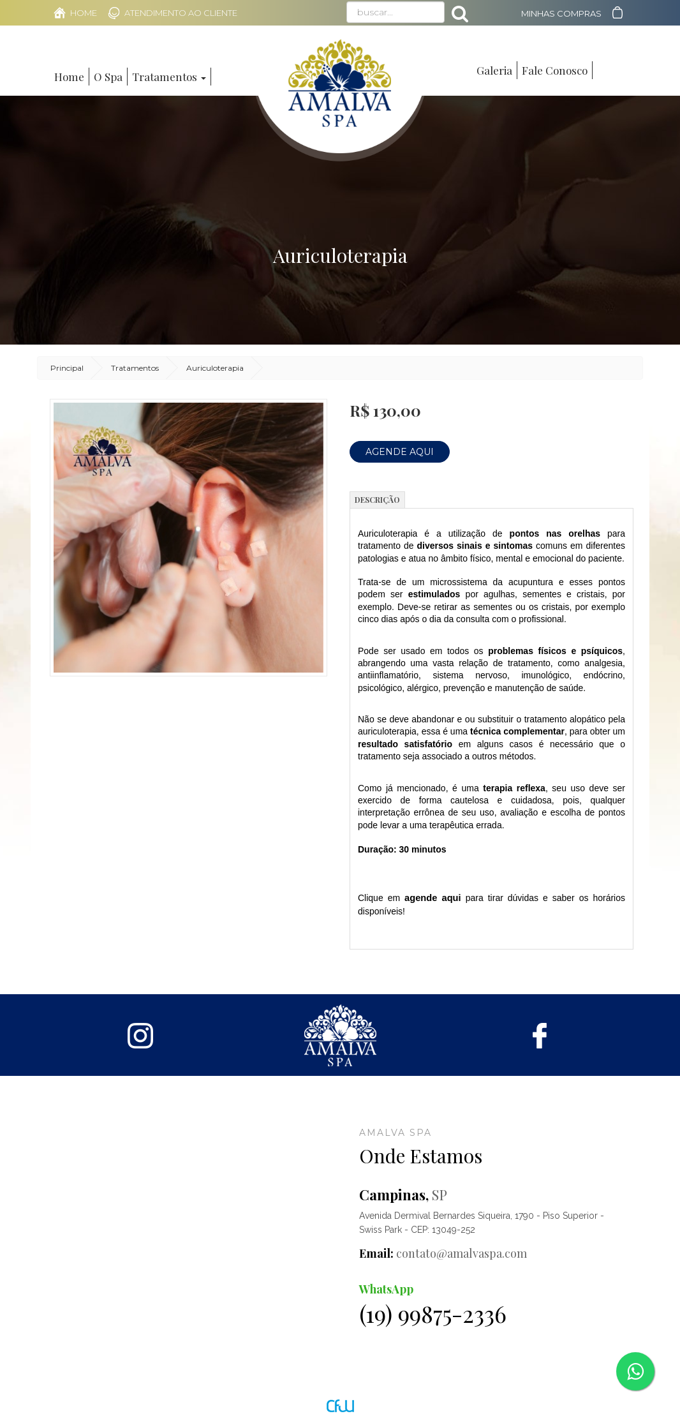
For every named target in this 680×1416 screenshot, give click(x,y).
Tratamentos (135, 368)
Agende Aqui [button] (400, 452)
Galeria (494, 70)
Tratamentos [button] (169, 77)
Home (83, 13)
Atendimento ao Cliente (180, 13)
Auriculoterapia (215, 368)
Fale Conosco (555, 70)
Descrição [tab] (377, 500)
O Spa (108, 77)
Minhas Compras (561, 13)
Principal (67, 368)
